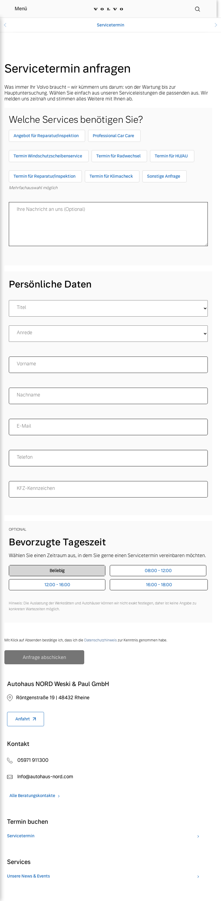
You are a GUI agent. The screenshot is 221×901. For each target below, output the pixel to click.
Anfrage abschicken (44, 657)
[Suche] (197, 8)
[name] (108, 365)
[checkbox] (47, 137)
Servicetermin (110, 25)
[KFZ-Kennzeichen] (108, 489)
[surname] (108, 396)
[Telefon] (108, 458)
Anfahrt (22, 719)
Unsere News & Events (28, 876)
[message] (108, 224)
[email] (108, 427)
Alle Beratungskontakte (32, 795)
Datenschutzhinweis (100, 640)
